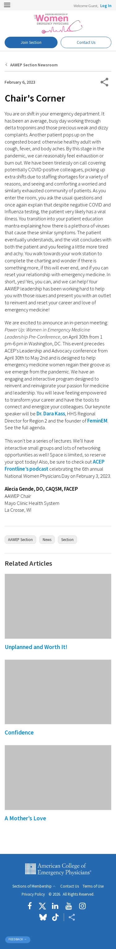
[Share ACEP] (71, 917)
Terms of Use (93, 886)
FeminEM (97, 420)
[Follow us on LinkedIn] (55, 906)
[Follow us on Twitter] (42, 906)
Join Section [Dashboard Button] (31, 42)
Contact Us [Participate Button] (86, 42)
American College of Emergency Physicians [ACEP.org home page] (58, 869)
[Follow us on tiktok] (55, 917)
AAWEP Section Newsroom (34, 65)
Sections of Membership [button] (32, 886)
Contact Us (69, 886)
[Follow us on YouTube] (68, 906)
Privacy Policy (33, 894)
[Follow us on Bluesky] (43, 917)
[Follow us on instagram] (82, 906)
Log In (105, 5)
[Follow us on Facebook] (31, 906)
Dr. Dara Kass (51, 413)
